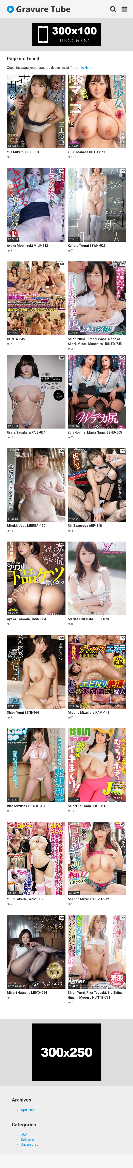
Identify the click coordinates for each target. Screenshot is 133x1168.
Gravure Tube (39, 9)
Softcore (27, 1140)
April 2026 (28, 1110)
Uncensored (29, 1144)
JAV (24, 1135)
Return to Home (82, 68)
